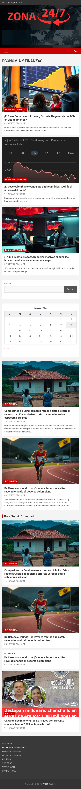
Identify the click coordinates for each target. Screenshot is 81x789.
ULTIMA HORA (11, 404)
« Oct (6, 348)
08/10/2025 (9, 495)
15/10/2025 (9, 421)
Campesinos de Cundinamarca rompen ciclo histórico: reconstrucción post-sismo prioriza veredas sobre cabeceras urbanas (37, 414)
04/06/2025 (9, 123)
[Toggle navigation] (6, 51)
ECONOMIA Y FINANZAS (15, 109)
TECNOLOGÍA (8, 767)
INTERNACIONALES (11, 755)
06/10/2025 (9, 728)
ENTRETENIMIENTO (11, 751)
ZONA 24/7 (47, 784)
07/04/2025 (9, 264)
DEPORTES (7, 743)
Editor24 (21, 123)
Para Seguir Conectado (19, 516)
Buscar (7, 283)
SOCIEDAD (7, 763)
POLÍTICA (9, 714)
